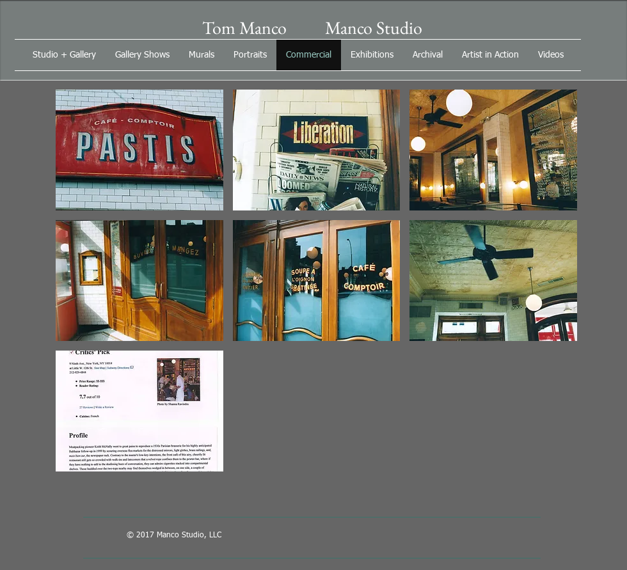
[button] (139, 150)
